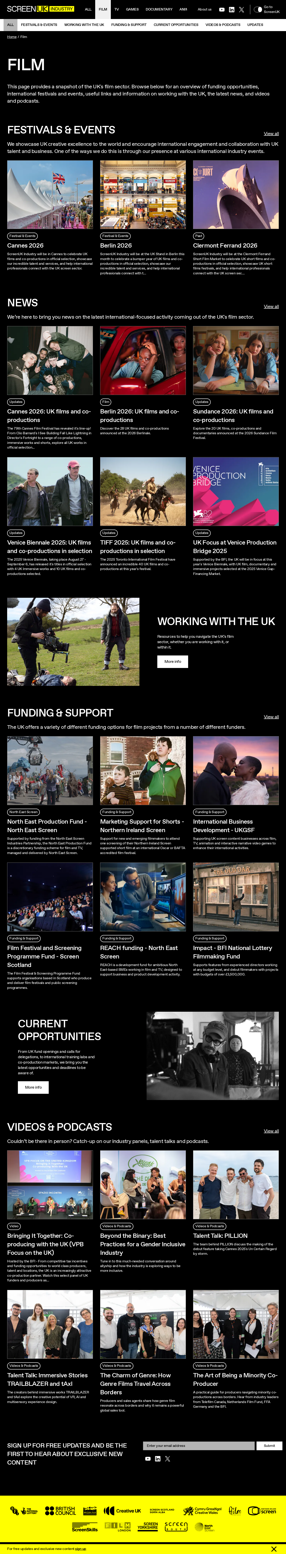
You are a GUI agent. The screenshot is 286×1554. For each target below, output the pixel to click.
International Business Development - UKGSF (223, 826)
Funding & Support (129, 25)
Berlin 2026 (116, 246)
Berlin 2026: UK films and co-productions (139, 415)
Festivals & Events (39, 25)
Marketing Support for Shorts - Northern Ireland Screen (142, 826)
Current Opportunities (176, 25)
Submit (269, 1446)
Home (12, 37)
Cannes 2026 (25, 246)
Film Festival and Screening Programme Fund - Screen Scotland (44, 956)
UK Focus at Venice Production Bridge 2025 (235, 546)
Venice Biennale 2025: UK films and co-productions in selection (49, 546)
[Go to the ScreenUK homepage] (40, 9)
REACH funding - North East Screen (139, 952)
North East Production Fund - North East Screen (47, 826)
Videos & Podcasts (223, 25)
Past (198, 236)
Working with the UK (84, 25)
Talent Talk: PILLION (220, 1236)
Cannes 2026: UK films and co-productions (49, 415)
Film (103, 9)
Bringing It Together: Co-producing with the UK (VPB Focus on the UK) (45, 1244)
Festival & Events (22, 236)
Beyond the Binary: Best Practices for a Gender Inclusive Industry (142, 1244)
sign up (80, 1549)
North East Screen (23, 812)
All (88, 9)
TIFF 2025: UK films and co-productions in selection (137, 546)
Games (132, 9)
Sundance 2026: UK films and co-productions (233, 415)
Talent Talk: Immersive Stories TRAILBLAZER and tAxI (47, 1379)
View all (271, 134)
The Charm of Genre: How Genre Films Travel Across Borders (135, 1384)
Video (14, 1226)
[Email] (199, 1446)
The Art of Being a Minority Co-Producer (235, 1379)
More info (172, 661)
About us (205, 9)
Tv (116, 9)
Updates (255, 25)
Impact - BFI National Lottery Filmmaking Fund (232, 952)
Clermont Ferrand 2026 (225, 246)
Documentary (159, 9)
